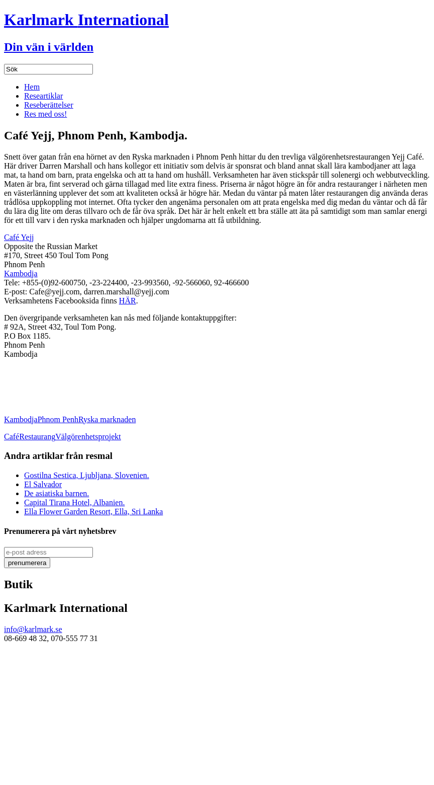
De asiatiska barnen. (56, 493)
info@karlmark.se (33, 629)
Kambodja (21, 273)
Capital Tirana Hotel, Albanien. (74, 502)
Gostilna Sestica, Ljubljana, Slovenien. (86, 475)
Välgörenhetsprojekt (88, 436)
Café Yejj (19, 237)
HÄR (127, 300)
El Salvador (43, 484)
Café (11, 436)
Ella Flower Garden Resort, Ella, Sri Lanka (93, 511)
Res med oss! (45, 114)
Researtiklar (43, 96)
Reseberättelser (48, 105)
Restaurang (37, 436)
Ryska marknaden (107, 419)
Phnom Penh (58, 419)
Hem (32, 87)
